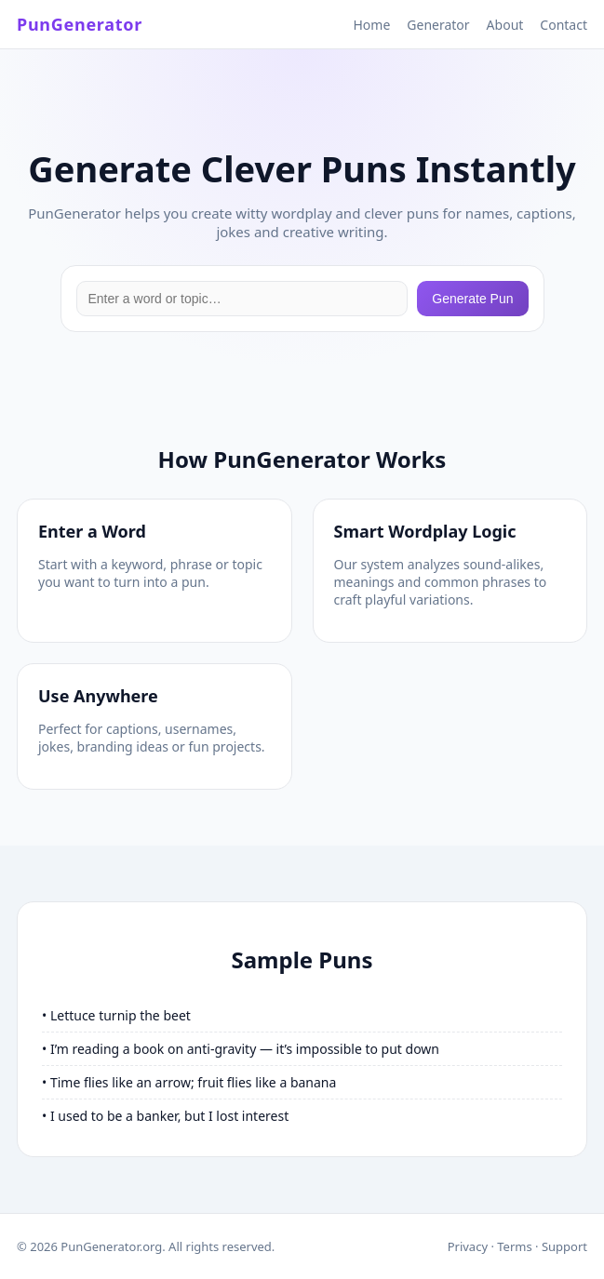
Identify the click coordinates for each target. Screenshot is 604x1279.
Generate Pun (472, 298)
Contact (563, 24)
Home (371, 24)
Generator (438, 24)
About (505, 24)
